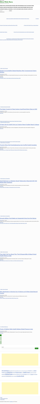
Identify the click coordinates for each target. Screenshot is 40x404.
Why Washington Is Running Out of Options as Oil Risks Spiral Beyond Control (11, 262)
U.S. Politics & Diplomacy (17, 10)
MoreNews (11, 403)
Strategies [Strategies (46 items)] (25, 376)
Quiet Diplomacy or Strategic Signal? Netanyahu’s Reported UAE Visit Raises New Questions (17, 40)
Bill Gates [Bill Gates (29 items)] (14, 372)
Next (0, 345)
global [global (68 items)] (20, 374)
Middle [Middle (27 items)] (33, 374)
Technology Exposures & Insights (16, 8)
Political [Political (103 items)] (7, 376)
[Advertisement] (20, 361)
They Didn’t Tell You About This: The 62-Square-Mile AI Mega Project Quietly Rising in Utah (13, 225)
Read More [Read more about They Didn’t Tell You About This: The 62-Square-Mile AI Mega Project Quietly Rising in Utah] (1, 261)
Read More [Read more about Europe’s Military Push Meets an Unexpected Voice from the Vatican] (1, 224)
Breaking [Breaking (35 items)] (17, 372)
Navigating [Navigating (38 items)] (3, 376)
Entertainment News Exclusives (28, 8)
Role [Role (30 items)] (16, 376)
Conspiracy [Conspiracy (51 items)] (30, 372)
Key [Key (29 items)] (30, 374)
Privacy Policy (2, 401)
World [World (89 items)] (22, 378)
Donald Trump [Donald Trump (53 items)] (4, 374)
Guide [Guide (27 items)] (22, 374)
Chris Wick (1, 128)
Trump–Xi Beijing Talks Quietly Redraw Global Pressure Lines (16, 331)
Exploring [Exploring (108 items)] (9, 374)
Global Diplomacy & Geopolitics (28, 10)
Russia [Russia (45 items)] (18, 376)
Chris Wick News (6, 2)
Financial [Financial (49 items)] (13, 374)
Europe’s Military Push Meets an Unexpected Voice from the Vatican (10, 189)
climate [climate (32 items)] (23, 372)
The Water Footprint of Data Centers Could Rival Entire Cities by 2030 (18, 111)
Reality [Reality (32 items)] (13, 376)
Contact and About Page (4, 400)
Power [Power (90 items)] (11, 376)
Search (36, 350)
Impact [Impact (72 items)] (28, 374)
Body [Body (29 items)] (15, 372)
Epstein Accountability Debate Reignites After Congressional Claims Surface (14, 20)
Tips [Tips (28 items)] (29, 376)
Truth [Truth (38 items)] (34, 376)
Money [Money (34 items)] (35, 374)
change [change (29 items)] (21, 372)
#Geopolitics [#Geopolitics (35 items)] (11, 372)
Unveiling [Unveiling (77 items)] (19, 378)
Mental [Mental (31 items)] (32, 374)
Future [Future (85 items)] (17, 374)
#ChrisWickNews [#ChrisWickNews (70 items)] (5, 372)
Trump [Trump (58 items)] (31, 376)
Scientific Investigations (5, 8)
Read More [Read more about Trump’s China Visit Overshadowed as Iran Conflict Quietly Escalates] (1, 150)
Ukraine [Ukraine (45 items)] (36, 376)
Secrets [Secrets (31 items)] (22, 376)
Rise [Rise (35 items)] (15, 376)
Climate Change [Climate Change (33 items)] (26, 372)
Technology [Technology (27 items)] (28, 376)
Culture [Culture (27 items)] (32, 372)
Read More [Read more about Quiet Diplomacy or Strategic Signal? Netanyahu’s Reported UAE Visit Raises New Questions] (1, 188)
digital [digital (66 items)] (35, 372)
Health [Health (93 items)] (25, 374)
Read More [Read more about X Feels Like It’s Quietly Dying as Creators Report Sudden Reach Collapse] (1, 130)
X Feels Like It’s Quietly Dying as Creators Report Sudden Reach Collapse (19, 126)
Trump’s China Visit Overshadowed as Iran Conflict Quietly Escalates (20, 33)
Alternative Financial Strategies (6, 10)
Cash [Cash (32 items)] (19, 372)
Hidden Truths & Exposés (4, 70)
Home (1, 399)
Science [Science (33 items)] (20, 376)
